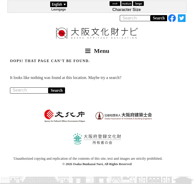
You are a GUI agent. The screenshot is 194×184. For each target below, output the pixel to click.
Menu (97, 51)
